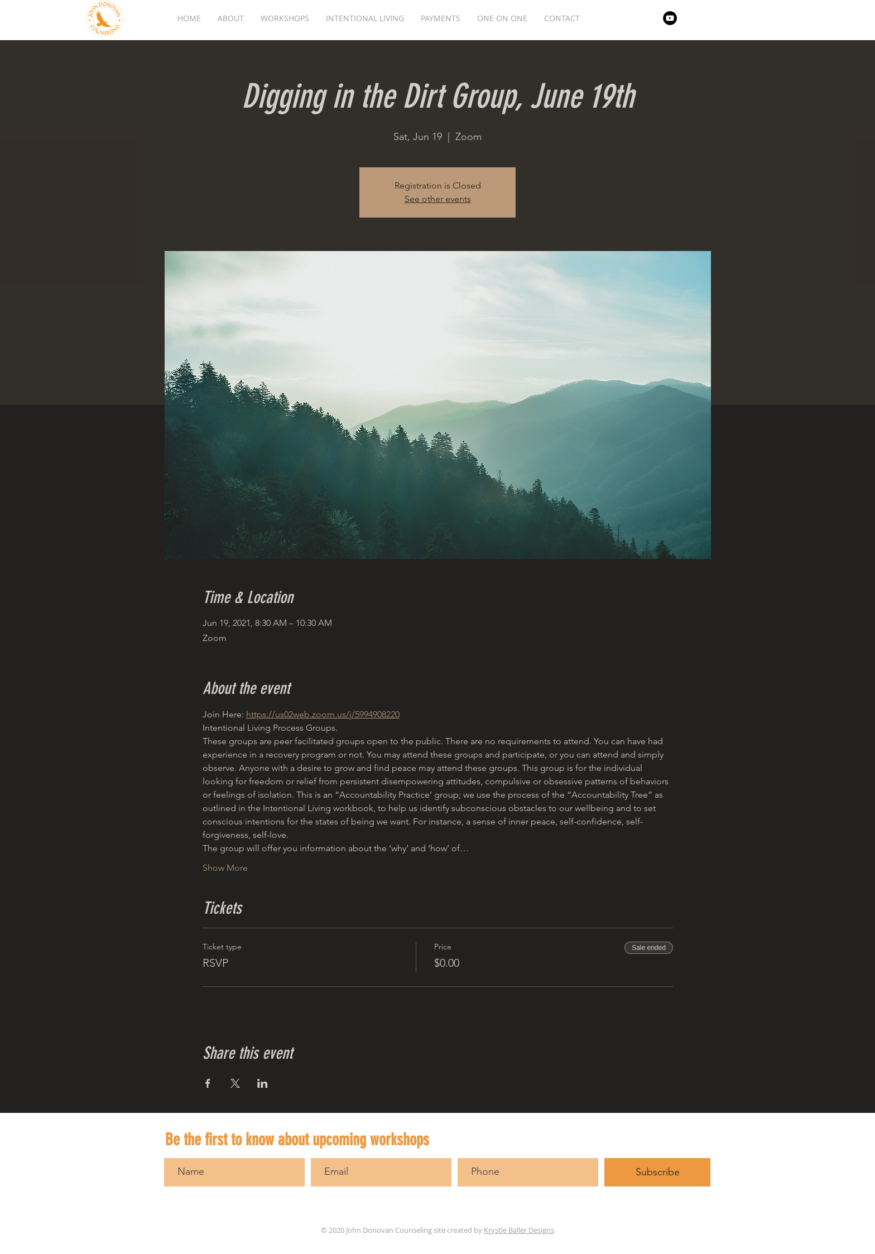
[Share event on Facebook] (208, 1083)
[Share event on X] (235, 1083)
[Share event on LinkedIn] (262, 1083)
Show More (225, 867)
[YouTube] (670, 18)
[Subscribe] (657, 1172)
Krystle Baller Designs (519, 1230)
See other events (438, 199)
